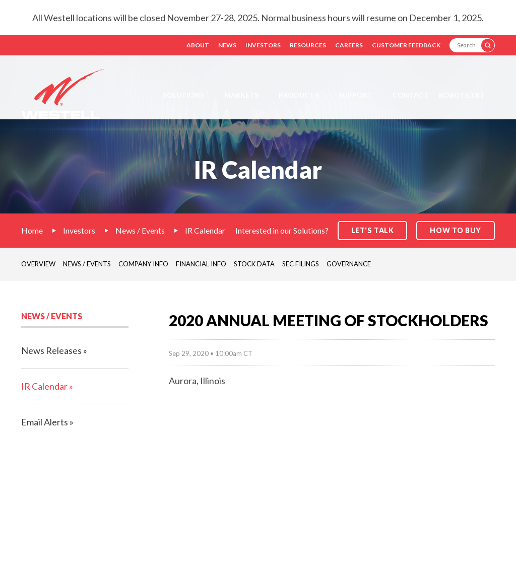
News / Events (140, 230)
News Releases (51, 350)
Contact (411, 95)
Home (32, 230)
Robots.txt (462, 95)
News (227, 45)
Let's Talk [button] (372, 230)
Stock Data (254, 264)
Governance (349, 264)
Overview (38, 264)
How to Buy (455, 230)
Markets (241, 95)
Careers (349, 45)
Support (355, 95)
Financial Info (201, 264)
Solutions (183, 95)
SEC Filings (300, 264)
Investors (263, 45)
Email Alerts (44, 421)
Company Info (143, 264)
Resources (308, 45)
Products (298, 95)
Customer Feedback (406, 45)
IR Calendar (205, 230)
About (197, 45)
